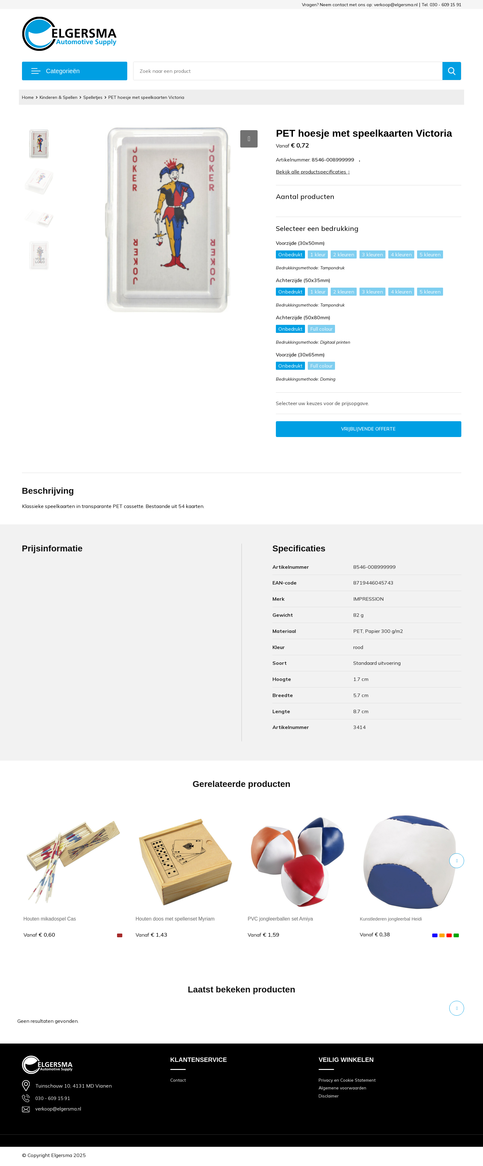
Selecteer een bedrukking (317, 228)
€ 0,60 (39, 935)
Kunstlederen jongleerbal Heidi (393, 919)
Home (28, 97)
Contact (178, 1081)
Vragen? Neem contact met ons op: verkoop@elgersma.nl (360, 4)
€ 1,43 (151, 935)
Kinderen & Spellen (61, 97)
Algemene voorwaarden (345, 1090)
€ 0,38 (375, 935)
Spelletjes (97, 97)
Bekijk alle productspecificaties (313, 172)
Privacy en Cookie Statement (350, 1081)
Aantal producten (305, 196)
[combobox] (287, 71)
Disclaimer (330, 1098)
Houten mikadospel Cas (50, 919)
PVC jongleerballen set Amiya (280, 919)
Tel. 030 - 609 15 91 (441, 4)
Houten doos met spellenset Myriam (175, 919)
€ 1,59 (263, 935)
